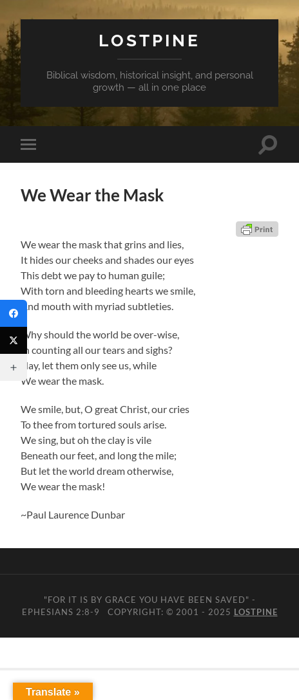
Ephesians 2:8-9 (61, 612)
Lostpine (149, 40)
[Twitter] (13, 340)
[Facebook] (13, 313)
